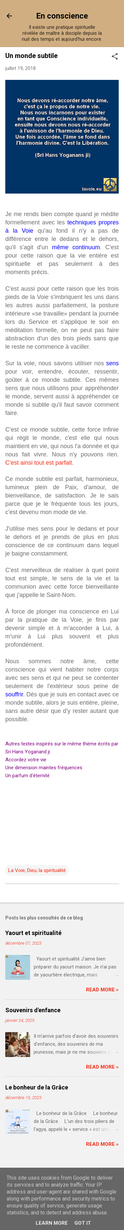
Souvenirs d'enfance (33, 1010)
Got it (82, 1223)
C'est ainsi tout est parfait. (39, 462)
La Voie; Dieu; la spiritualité (37, 870)
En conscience (62, 16)
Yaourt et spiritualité (33, 932)
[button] (115, 57)
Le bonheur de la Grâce (36, 1087)
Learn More (52, 1223)
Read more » (102, 990)
